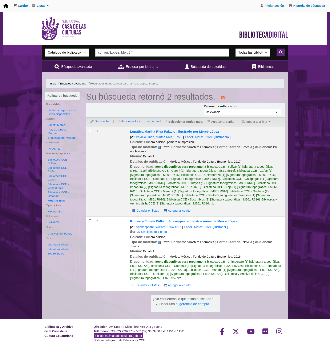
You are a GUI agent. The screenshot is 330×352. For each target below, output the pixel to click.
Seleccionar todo (129, 121)
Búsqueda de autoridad (208, 67)
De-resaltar (100, 121)
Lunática (174, 131)
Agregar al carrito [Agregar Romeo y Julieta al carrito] (177, 285)
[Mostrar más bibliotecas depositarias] (56, 200)
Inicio (52, 83)
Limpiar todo (154, 121)
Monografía (55, 211)
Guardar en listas (145, 210)
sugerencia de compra (192, 304)
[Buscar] (281, 52)
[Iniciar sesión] (272, 6)
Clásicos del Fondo (60, 233)
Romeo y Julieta (183, 221)
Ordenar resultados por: (221, 106)
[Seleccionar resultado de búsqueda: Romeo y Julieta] (90, 220)
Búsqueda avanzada (76, 67)
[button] (20, 6)
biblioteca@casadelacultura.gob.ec (118, 335)
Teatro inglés (56, 253)
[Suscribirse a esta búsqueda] (223, 98)
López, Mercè (56, 125)
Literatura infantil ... (60, 244)
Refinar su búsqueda (62, 95)
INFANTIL (54, 148)
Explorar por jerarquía (142, 67)
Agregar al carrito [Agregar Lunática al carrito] (177, 210)
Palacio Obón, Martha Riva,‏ (159, 137)
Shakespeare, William (62, 137)
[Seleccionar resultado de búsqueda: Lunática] (90, 131)
